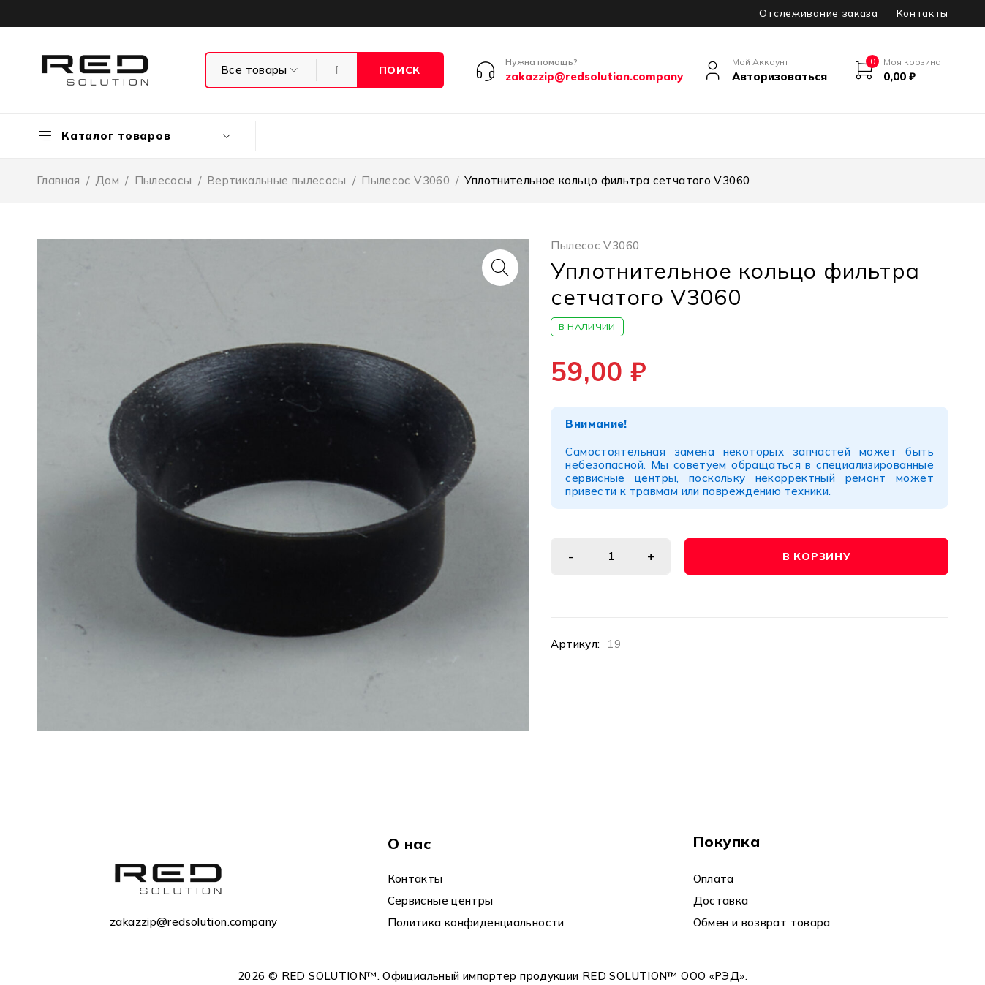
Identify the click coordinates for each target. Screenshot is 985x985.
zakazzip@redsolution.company (194, 922)
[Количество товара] (611, 556)
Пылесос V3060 (405, 180)
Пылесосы (163, 180)
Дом (107, 180)
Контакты (922, 13)
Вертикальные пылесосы (277, 180)
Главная (58, 180)
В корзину (816, 556)
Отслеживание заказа (818, 13)
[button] (500, 267)
